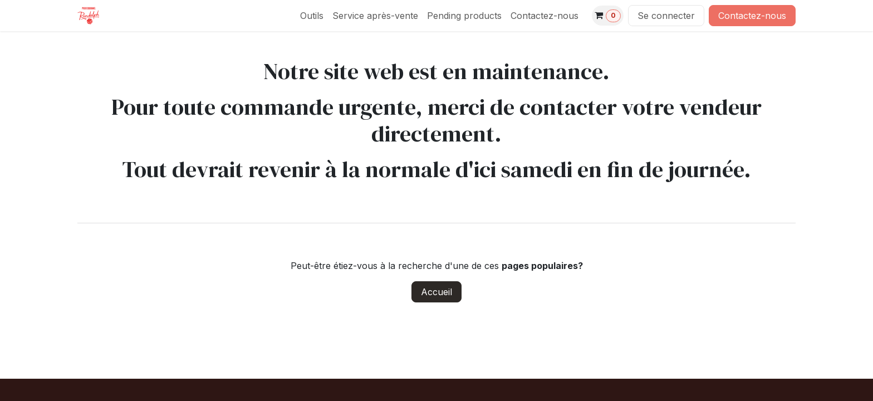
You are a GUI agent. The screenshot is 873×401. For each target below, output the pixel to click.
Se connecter (666, 15)
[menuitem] (312, 15)
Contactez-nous (752, 15)
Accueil (436, 291)
